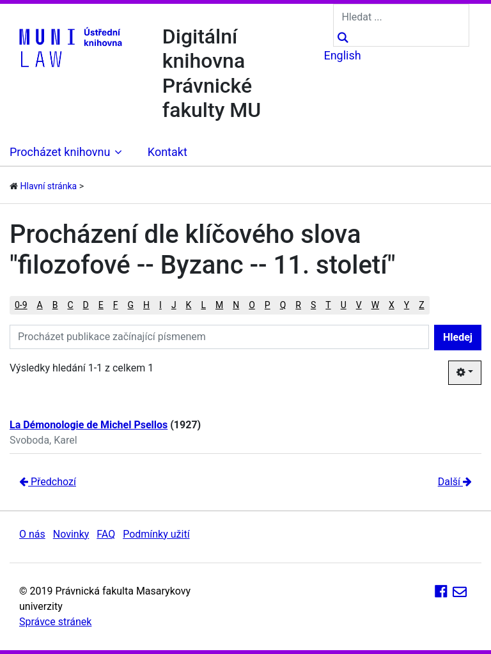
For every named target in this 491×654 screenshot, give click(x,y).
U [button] (344, 305)
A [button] (40, 305)
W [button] (375, 305)
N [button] (236, 305)
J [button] (173, 305)
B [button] (55, 305)
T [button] (328, 305)
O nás (32, 534)
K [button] (189, 305)
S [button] (313, 305)
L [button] (203, 305)
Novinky (71, 534)
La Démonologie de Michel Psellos (89, 425)
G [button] (131, 305)
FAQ (106, 534)
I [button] (160, 305)
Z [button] (421, 305)
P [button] (267, 305)
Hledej (457, 337)
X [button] (391, 305)
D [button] (86, 305)
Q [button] (283, 305)
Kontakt (167, 152)
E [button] (101, 305)
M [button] (219, 305)
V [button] (359, 305)
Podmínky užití (156, 534)
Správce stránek (55, 622)
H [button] (146, 305)
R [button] (298, 305)
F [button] (115, 305)
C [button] (70, 305)
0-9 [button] (21, 305)
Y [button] (406, 305)
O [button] (252, 305)
